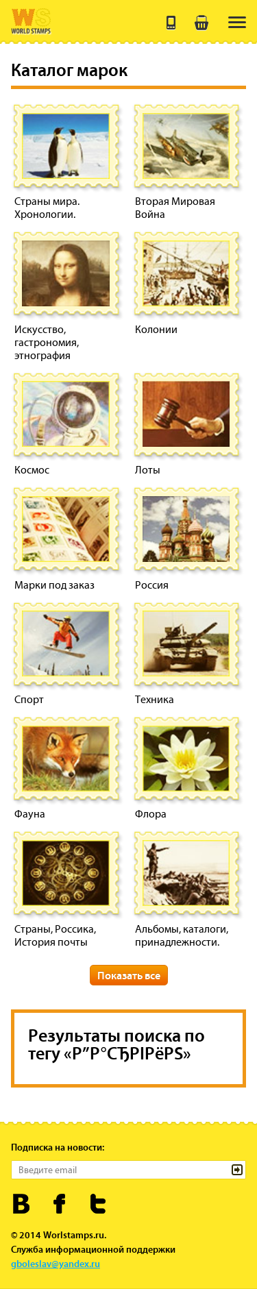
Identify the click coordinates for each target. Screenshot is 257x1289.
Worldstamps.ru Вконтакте (21, 1203)
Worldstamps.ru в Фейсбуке (60, 1203)
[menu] (237, 22)
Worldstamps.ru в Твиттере (98, 1203)
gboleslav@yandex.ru (55, 1263)
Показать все (128, 975)
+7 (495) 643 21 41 (171, 22)
